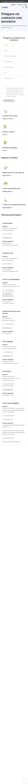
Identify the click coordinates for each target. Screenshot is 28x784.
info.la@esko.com (6, 593)
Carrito (25, 4)
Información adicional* (8, 78)
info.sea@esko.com (7, 373)
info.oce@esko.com (7, 700)
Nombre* (6, 44)
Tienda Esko (6, 779)
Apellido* (6, 50)
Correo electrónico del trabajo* (10, 56)
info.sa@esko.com (7, 662)
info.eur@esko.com (7, 255)
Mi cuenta (20, 4)
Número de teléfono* (8, 61)
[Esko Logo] (4, 7)
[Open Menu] (26, 7)
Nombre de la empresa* (8, 67)
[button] (27, 1)
